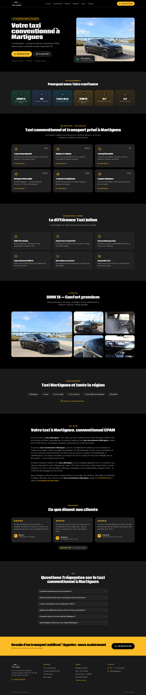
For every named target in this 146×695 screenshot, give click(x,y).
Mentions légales (129, 692)
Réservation (47, 677)
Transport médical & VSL (51, 671)
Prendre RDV (42, 54)
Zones (83, 3)
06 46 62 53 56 (126, 3)
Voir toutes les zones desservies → (73, 401)
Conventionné (57, 3)
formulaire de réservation (48, 481)
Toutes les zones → (81, 680)
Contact (90, 3)
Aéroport (75, 3)
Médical (67, 3)
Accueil (48, 3)
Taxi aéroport (48, 674)
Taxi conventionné (49, 668)
